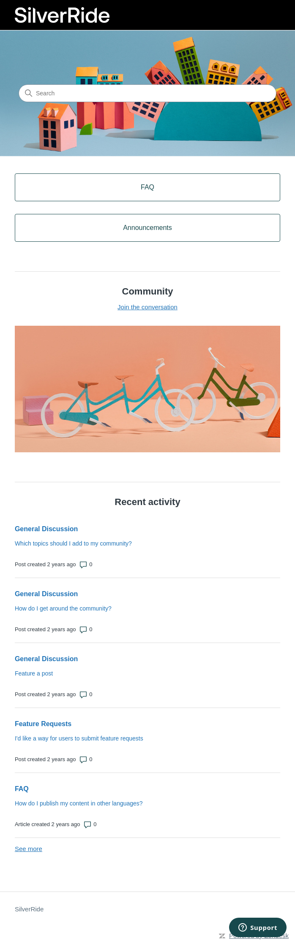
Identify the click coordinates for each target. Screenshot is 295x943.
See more (28, 848)
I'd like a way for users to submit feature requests (79, 738)
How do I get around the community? (63, 608)
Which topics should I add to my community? (73, 543)
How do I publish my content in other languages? (79, 803)
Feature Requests (43, 723)
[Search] (147, 93)
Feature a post (34, 673)
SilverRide (29, 909)
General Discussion (46, 528)
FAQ (22, 788)
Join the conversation (147, 307)
